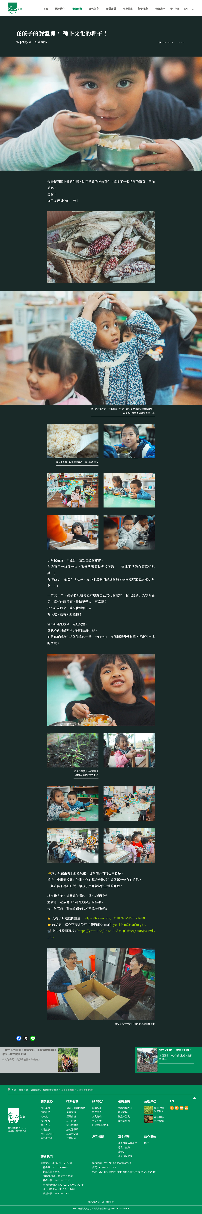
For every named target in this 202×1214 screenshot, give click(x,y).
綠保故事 (97, 1107)
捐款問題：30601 (51, 1171)
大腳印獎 (97, 1120)
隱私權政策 (94, 1201)
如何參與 (123, 1112)
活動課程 (160, 8)
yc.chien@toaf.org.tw (129, 924)
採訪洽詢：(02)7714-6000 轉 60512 (111, 1163)
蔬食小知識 (124, 1147)
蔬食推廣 (144, 8)
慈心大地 (45, 1125)
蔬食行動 (124, 1137)
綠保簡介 (98, 1101)
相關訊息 (45, 1112)
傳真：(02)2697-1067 (104, 1167)
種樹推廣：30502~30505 (55, 1180)
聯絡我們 (47, 1156)
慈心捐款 (174, 8)
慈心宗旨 (45, 1107)
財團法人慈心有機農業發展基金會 (16, 1116)
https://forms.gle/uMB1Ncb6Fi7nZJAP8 (114, 918)
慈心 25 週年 (47, 1133)
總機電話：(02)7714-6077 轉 (56, 1162)
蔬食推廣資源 (125, 1156)
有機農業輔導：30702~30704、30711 (63, 1184)
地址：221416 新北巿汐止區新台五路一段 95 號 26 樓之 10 (124, 1171)
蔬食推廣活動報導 (127, 1143)
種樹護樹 (112, 8)
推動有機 (78, 8)
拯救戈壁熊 (124, 1120)
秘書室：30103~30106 (54, 1167)
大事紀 (44, 1116)
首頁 (45, 8)
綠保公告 (97, 1112)
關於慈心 (61, 8)
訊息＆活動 (124, 1116)
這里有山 (71, 1112)
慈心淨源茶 (72, 1129)
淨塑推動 (128, 8)
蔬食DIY (122, 1151)
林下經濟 (71, 1120)
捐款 (146, 1143)
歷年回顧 (71, 1138)
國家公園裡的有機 (75, 1107)
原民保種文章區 (50, 1089)
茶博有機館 (72, 1125)
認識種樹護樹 (125, 1107)
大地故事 (45, 1129)
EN (186, 8)
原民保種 (35, 1089)
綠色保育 (95, 8)
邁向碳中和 (46, 1138)
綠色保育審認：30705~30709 (58, 1188)
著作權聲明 (108, 1201)
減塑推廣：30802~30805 (55, 1193)
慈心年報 (45, 1120)
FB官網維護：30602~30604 (57, 1176)
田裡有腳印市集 (100, 1125)
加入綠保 (97, 1116)
